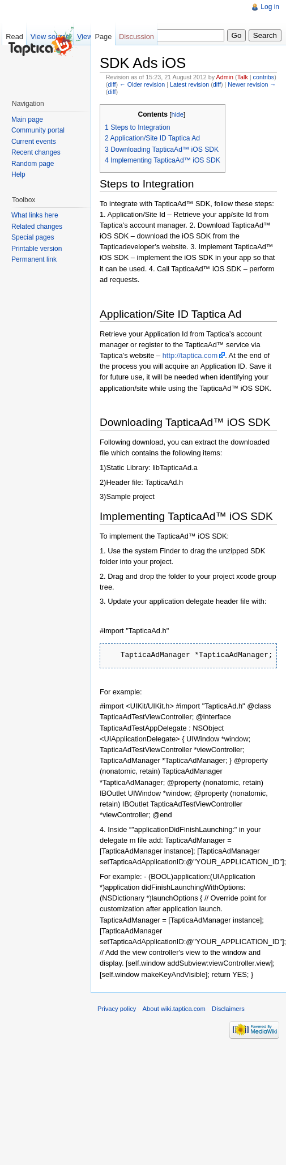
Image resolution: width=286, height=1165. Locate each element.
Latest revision (189, 84)
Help (18, 174)
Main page (27, 119)
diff (112, 84)
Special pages (32, 237)
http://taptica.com (190, 355)
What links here (34, 215)
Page (103, 36)
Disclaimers (228, 1008)
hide (177, 114)
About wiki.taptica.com (174, 1008)
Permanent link (34, 259)
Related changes (36, 227)
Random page (32, 164)
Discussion (136, 36)
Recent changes (36, 152)
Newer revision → (252, 84)
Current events (33, 142)
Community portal (38, 130)
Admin (224, 77)
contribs (264, 77)
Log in (270, 7)
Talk (242, 77)
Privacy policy (116, 1008)
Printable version (36, 249)
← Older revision (142, 84)
